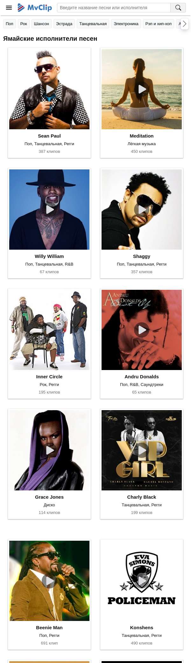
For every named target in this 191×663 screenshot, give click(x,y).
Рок (23, 23)
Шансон (41, 23)
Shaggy (141, 256)
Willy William (49, 256)
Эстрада (64, 23)
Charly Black (141, 497)
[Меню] (9, 7)
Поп (9, 23)
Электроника (126, 23)
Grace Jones (49, 497)
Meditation (142, 136)
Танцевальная (93, 23)
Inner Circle (49, 376)
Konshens (141, 627)
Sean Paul (49, 136)
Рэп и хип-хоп (158, 23)
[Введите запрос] (114, 7)
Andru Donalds (141, 376)
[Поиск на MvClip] (178, 7)
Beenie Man (49, 627)
